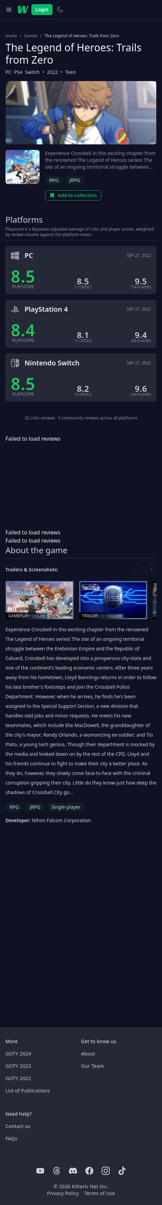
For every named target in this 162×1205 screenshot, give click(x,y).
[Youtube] (40, 1171)
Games (31, 36)
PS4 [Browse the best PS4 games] (18, 72)
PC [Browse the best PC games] (8, 72)
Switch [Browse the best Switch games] (32, 72)
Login (41, 9)
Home (11, 36)
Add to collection (73, 195)
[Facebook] (89, 1171)
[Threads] (57, 1171)
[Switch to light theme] (60, 9)
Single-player (65, 807)
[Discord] (73, 1171)
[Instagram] (106, 1171)
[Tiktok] (122, 1171)
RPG (53, 180)
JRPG (74, 180)
